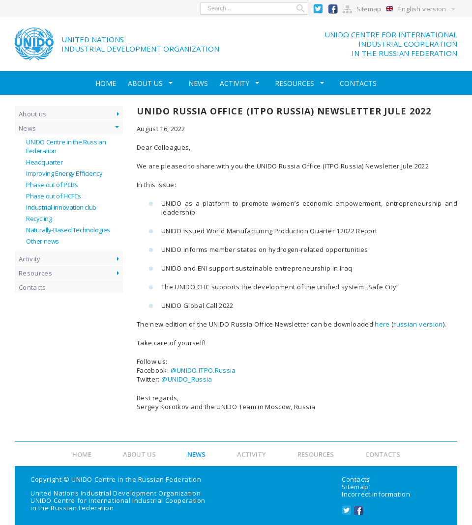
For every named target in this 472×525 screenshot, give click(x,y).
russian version (417, 324)
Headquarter (44, 162)
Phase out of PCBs (52, 184)
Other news (42, 241)
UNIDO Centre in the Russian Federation (136, 479)
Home (105, 83)
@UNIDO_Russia (186, 379)
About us (145, 83)
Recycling (39, 218)
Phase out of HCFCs (53, 196)
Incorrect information (376, 494)
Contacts (358, 83)
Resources (294, 83)
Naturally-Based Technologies (68, 229)
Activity (234, 83)
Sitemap (368, 8)
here (382, 324)
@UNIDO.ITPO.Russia (203, 370)
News (198, 83)
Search (300, 8)
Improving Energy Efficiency (64, 173)
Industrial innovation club (61, 207)
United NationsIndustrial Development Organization (140, 44)
